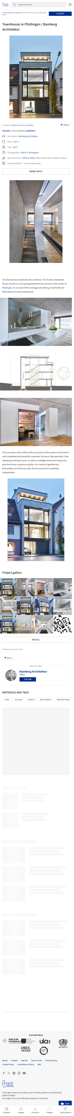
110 (15, 141)
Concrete (18, 699)
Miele (32, 158)
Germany (30, 130)
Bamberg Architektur (28, 136)
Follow (27, 679)
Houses (6, 130)
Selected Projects (64, 699)
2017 (15, 147)
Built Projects (45, 699)
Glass (7, 699)
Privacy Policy (35, 13)
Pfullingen (7, 287)
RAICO (26, 158)
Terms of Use (26, 13)
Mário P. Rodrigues (30, 152)
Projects (31, 699)
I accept (60, 13)
